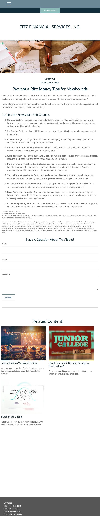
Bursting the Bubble (11, 416)
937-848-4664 (15, 506)
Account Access (50, 10)
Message (6, 274)
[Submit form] (8, 297)
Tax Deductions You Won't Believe (19, 363)
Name (5, 244)
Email (4, 259)
